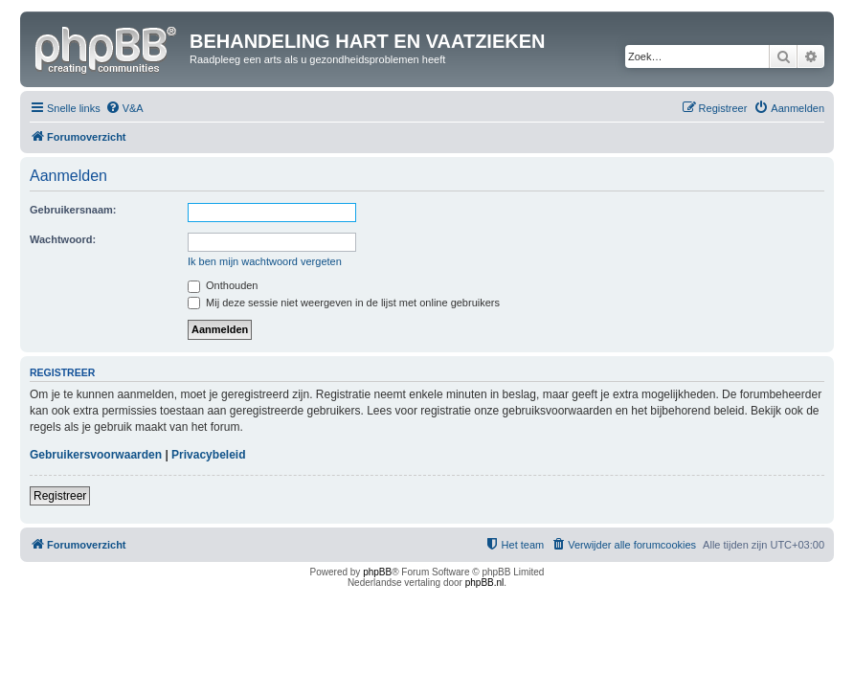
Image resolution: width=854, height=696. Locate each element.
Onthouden (223, 285)
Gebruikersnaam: (73, 209)
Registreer (60, 496)
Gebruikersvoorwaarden (96, 454)
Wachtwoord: (63, 239)
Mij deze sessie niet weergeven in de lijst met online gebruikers (344, 302)
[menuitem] (124, 108)
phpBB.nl (485, 582)
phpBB (377, 572)
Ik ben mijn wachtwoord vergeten (265, 261)
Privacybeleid (208, 454)
